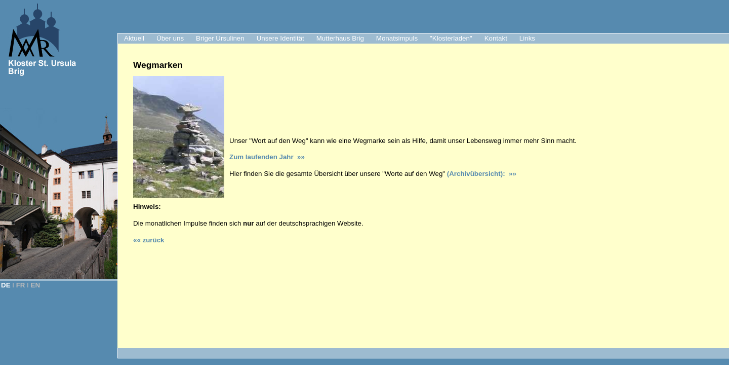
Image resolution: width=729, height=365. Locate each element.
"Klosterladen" (451, 38)
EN (35, 285)
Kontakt (495, 38)
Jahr (288, 157)
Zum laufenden (254, 157)
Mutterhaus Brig (340, 38)
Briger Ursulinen (220, 38)
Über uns (170, 38)
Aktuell (134, 38)
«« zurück (149, 240)
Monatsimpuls (397, 38)
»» (301, 157)
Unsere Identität (280, 38)
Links (527, 38)
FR (20, 285)
